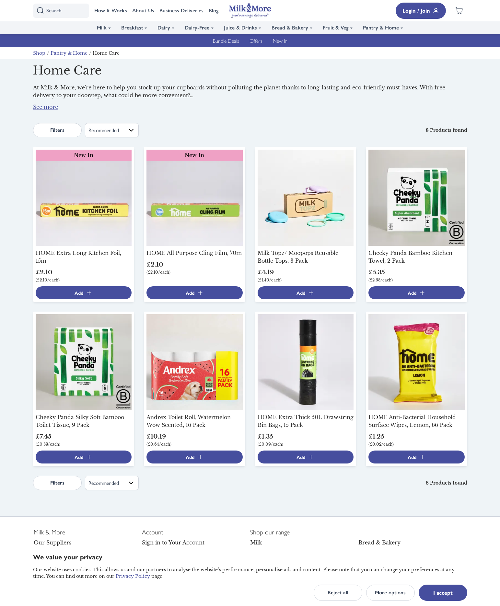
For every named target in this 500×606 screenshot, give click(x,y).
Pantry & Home (381, 28)
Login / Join (420, 10)
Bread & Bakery (290, 28)
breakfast (199, 109)
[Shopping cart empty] (459, 11)
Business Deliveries (181, 10)
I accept (443, 592)
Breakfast (132, 28)
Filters (57, 130)
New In (280, 40)
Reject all (338, 592)
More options (390, 592)
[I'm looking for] (61, 11)
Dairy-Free (197, 28)
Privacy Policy (133, 576)
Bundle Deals (226, 40)
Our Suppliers (52, 542)
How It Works (110, 10)
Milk (102, 28)
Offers (256, 40)
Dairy (163, 28)
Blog (214, 10)
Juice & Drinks (240, 28)
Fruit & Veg (336, 28)
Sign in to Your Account (173, 542)
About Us (143, 10)
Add (83, 293)
